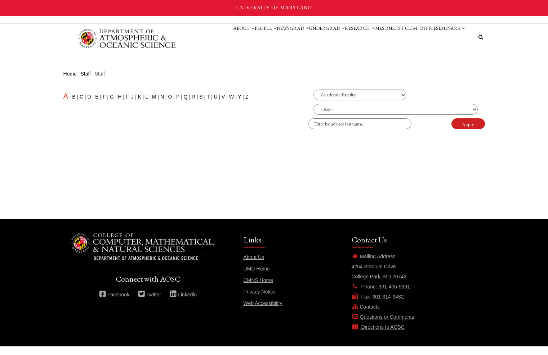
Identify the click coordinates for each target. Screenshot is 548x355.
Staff (85, 82)
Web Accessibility (263, 312)
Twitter (149, 303)
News (238, 37)
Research (336, 37)
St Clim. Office (407, 37)
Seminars (189, 64)
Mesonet (369, 37)
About (185, 37)
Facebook (114, 303)
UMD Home (257, 277)
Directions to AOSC (378, 335)
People (214, 37)
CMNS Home (258, 289)
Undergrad (296, 37)
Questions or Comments (383, 325)
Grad (261, 37)
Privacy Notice (260, 300)
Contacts (366, 315)
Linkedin (183, 303)
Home (70, 82)
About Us (254, 266)
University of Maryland (274, 7)
